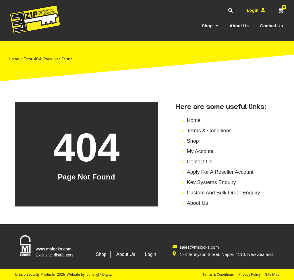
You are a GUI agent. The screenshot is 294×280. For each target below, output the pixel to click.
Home (194, 122)
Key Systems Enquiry (211, 185)
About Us (239, 25)
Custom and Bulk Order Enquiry (223, 195)
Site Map (272, 274)
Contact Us (271, 25)
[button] (230, 10)
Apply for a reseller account (220, 174)
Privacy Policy (249, 274)
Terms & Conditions (209, 133)
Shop (210, 26)
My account (200, 154)
